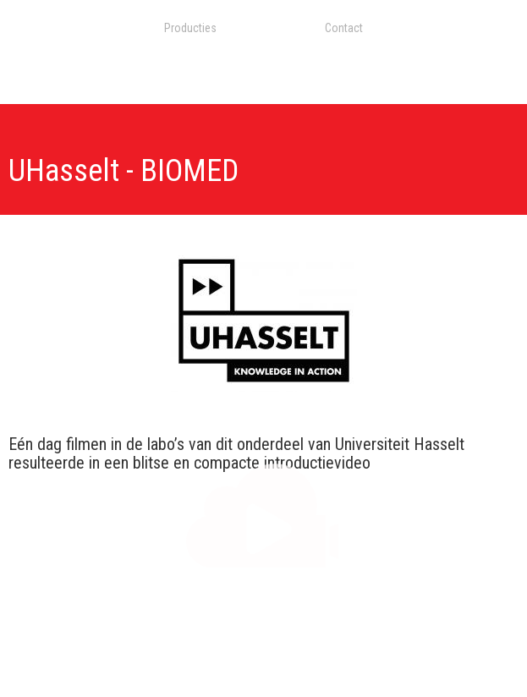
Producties (190, 28)
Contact (344, 28)
